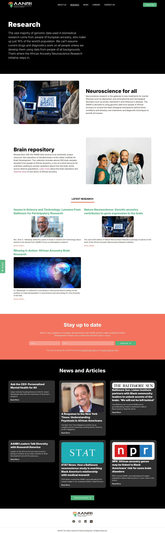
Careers (96, 5)
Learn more (44, 169)
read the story (20, 172)
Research (74, 5)
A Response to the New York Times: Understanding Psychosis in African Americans (81, 417)
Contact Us (109, 5)
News (85, 5)
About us (62, 5)
